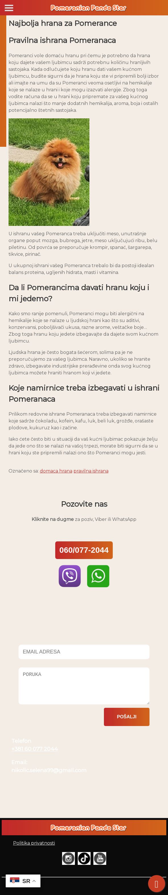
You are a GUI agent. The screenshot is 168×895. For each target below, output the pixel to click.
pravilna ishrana (90, 471)
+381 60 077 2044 (34, 749)
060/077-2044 (84, 550)
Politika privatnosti (34, 843)
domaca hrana (56, 471)
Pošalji (126, 716)
